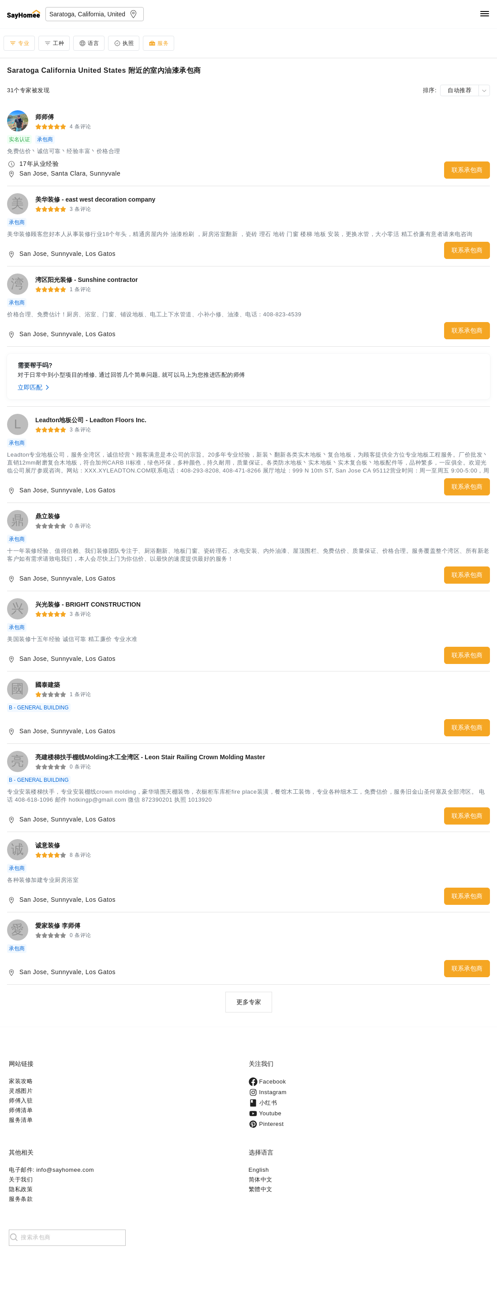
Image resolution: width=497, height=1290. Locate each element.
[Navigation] (484, 14)
